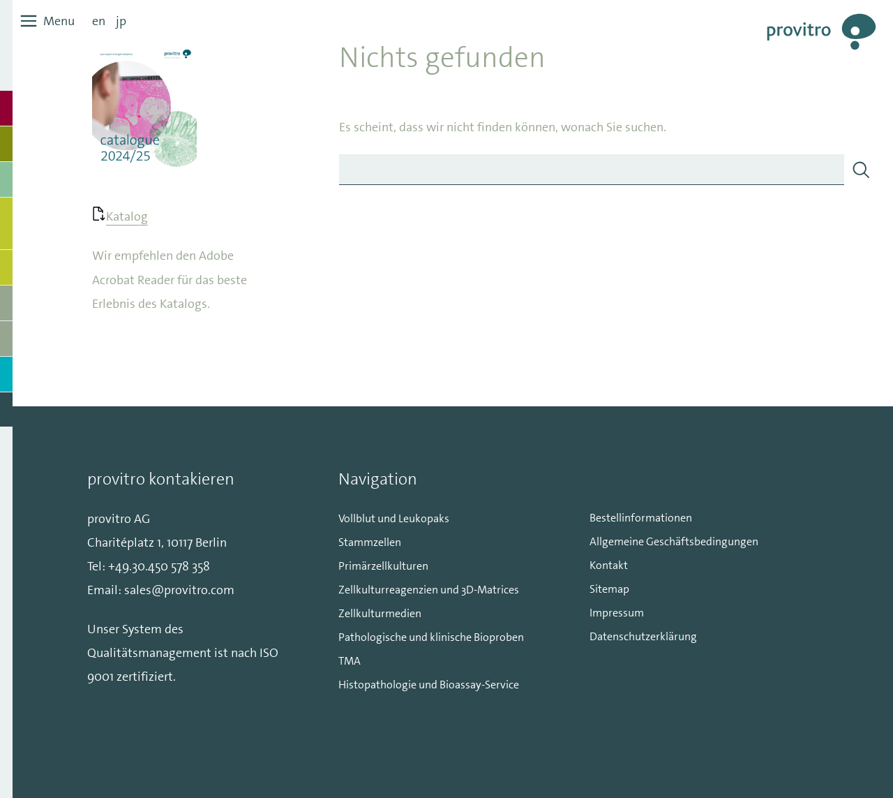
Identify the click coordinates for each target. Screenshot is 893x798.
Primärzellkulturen (383, 566)
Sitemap (609, 589)
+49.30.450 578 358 (159, 566)
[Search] (861, 169)
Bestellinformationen (641, 517)
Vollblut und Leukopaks (393, 518)
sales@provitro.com (179, 590)
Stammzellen (369, 542)
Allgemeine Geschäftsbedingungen (674, 541)
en (98, 21)
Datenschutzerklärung (643, 636)
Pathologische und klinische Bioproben (431, 637)
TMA (349, 660)
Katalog (127, 216)
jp (121, 21)
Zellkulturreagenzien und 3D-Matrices (428, 589)
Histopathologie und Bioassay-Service (428, 684)
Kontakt (609, 565)
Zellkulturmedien (379, 613)
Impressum (617, 612)
